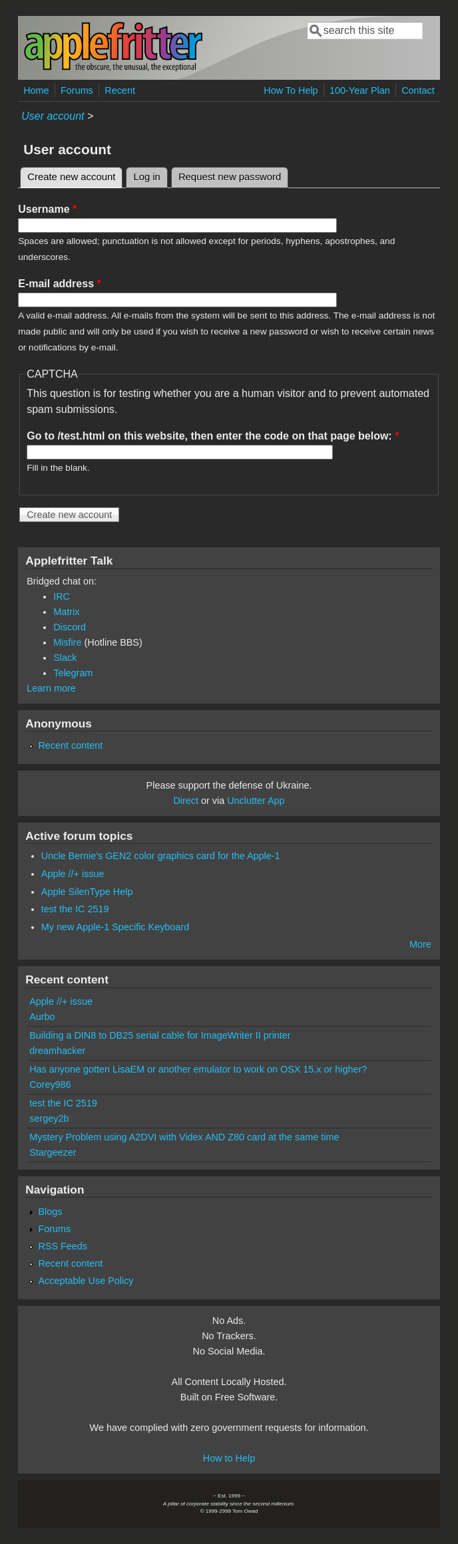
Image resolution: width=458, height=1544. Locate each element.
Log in (146, 177)
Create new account (74, 175)
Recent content (70, 745)
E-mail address (59, 283)
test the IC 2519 (75, 909)
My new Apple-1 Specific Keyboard (115, 927)
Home (36, 90)
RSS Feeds (62, 1246)
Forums (77, 90)
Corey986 (50, 1084)
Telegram (73, 673)
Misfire (67, 642)
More (420, 944)
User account (52, 116)
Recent (120, 90)
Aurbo (42, 1016)
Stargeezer (52, 1152)
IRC (61, 596)
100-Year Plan (360, 90)
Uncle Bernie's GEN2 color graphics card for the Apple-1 (160, 855)
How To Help (291, 90)
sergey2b (49, 1118)
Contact (418, 90)
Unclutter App (255, 800)
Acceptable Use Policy (85, 1280)
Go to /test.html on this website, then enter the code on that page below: (213, 436)
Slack (65, 657)
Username (47, 209)
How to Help (229, 1458)
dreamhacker (57, 1050)
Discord (69, 627)
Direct (185, 800)
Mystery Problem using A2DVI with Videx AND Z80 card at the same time (184, 1137)
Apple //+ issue (73, 873)
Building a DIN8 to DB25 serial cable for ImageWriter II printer (159, 1035)
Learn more (51, 688)
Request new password (229, 177)
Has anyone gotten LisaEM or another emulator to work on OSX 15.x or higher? (198, 1069)
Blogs (50, 1211)
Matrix (66, 611)
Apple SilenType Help (87, 891)
